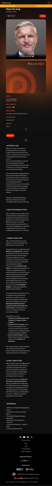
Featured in (25, 465)
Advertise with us (26, 456)
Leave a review (26, 440)
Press (26, 443)
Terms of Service (26, 451)
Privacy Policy (26, 449)
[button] (5, 2)
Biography (10, 135)
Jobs (26, 446)
